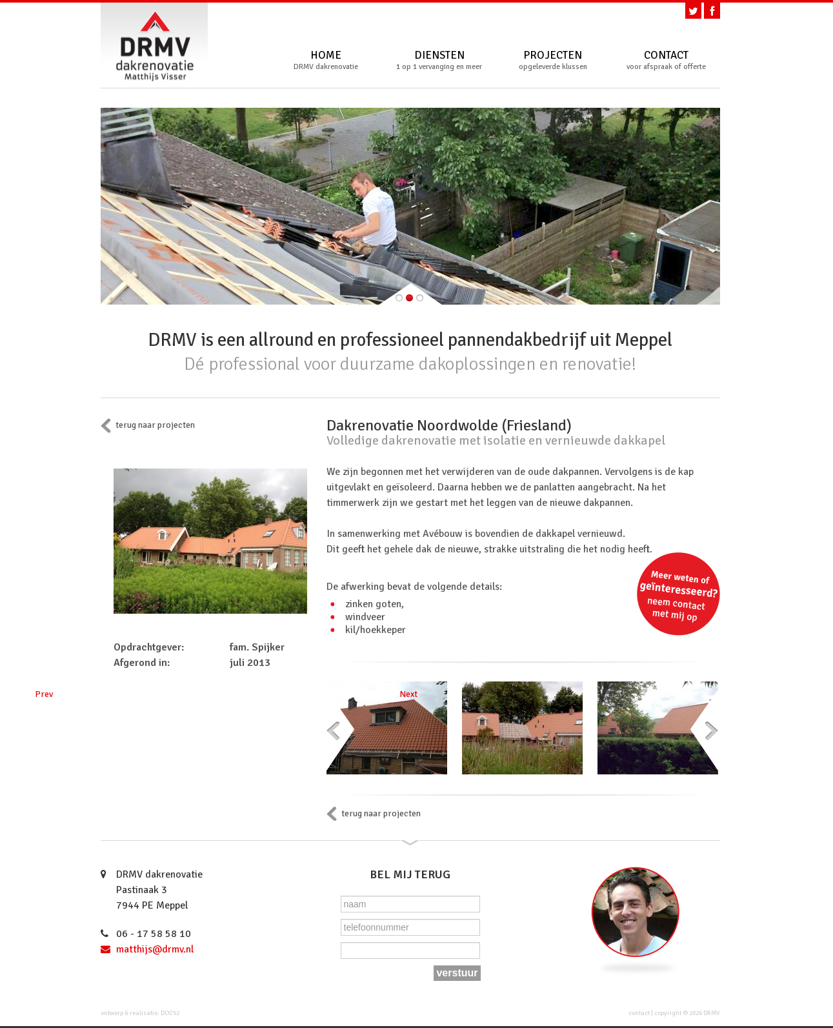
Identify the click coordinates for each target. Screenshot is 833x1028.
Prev (339, 730)
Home (325, 60)
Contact (666, 60)
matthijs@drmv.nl (155, 949)
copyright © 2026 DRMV (687, 1013)
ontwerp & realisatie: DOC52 (140, 1013)
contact (639, 1013)
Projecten (553, 60)
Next (704, 730)
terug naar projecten (155, 424)
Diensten (439, 60)
